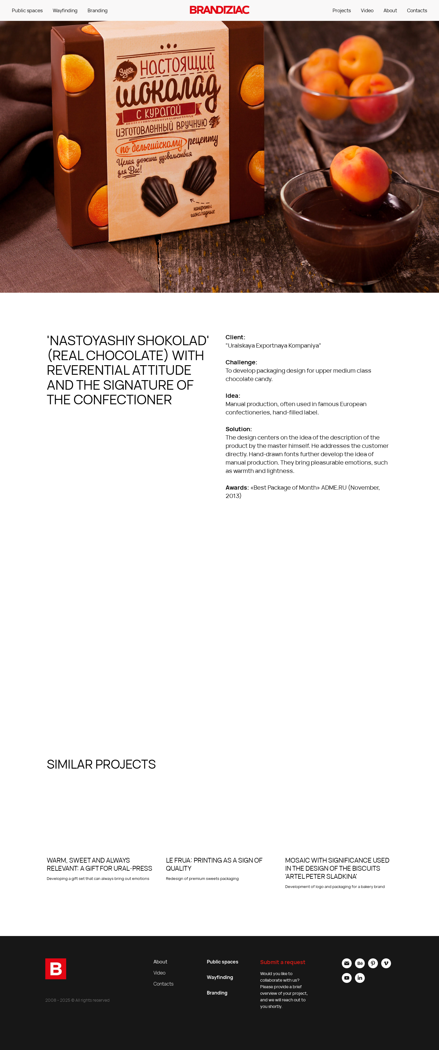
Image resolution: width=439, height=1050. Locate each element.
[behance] (360, 966)
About (390, 10)
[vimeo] (386, 966)
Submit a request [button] (282, 962)
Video (367, 10)
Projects (342, 10)
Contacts (417, 10)
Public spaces (27, 10)
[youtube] (347, 981)
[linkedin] (360, 981)
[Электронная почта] (347, 966)
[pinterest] (373, 966)
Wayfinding (65, 10)
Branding (98, 10)
